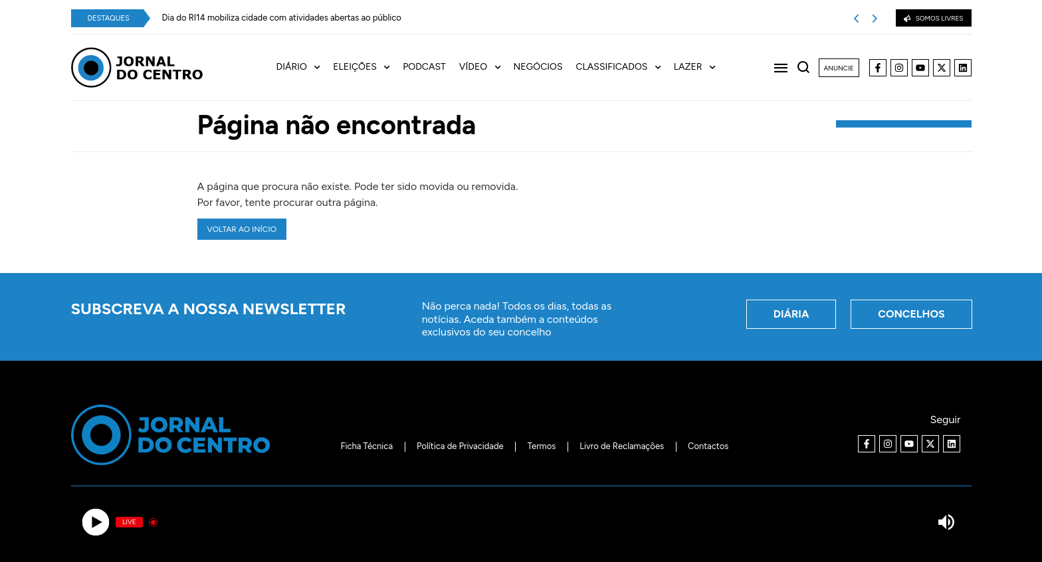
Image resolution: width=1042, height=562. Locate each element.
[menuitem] (305, 67)
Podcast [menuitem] (424, 67)
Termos (542, 446)
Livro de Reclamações (621, 446)
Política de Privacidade (460, 446)
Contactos (708, 446)
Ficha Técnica (366, 446)
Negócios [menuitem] (538, 67)
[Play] (96, 522)
